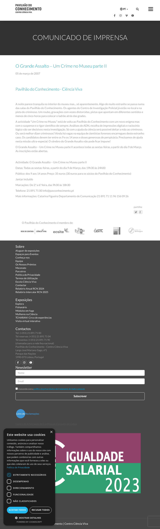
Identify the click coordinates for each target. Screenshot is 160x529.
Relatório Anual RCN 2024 (30, 288)
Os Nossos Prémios (26, 264)
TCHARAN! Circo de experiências (34, 317)
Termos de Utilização (27, 278)
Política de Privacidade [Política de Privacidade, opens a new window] (18, 467)
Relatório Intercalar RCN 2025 (32, 292)
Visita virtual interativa (28, 321)
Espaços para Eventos (27, 254)
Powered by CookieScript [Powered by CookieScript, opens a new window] (29, 522)
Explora (20, 303)
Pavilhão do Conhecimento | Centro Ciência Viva (59, 523)
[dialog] (29, 477)
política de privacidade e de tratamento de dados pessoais (59, 389)
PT (124, 9)
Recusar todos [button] (41, 509)
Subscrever (80, 396)
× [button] (51, 432)
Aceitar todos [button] (17, 509)
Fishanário (21, 307)
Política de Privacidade (28, 274)
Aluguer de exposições (27, 250)
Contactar (21, 285)
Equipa (19, 260)
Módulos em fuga (25, 310)
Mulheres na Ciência (26, 314)
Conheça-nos (23, 257)
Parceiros (21, 271)
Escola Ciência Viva (26, 281)
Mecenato (21, 267)
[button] (29, 518)
